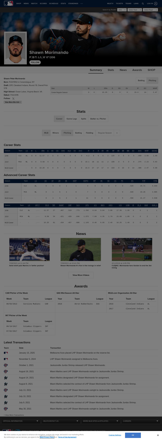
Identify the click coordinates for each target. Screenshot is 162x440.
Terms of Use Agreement (67, 437)
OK (133, 435)
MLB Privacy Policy (47, 437)
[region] (81, 435)
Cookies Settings (115, 435)
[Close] (158, 435)
